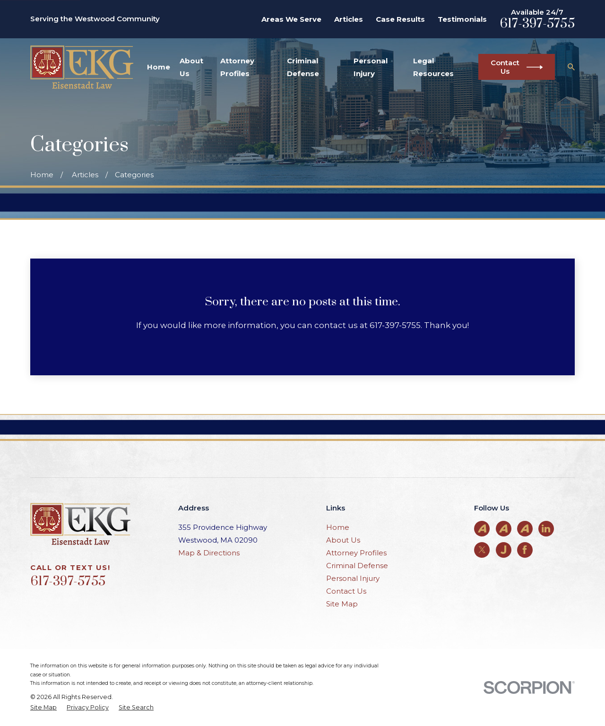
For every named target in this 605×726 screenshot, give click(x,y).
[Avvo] (482, 528)
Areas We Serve (291, 19)
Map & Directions (209, 552)
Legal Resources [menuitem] (433, 67)
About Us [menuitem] (191, 67)
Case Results (400, 19)
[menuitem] (43, 707)
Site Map (342, 603)
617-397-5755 (537, 24)
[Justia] (503, 549)
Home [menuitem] (158, 66)
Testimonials (462, 19)
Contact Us (346, 591)
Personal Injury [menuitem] (371, 67)
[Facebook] (524, 549)
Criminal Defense (357, 565)
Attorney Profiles (356, 552)
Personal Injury (353, 578)
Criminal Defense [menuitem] (303, 67)
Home (337, 527)
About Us (343, 540)
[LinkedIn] (546, 528)
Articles (348, 19)
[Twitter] (482, 549)
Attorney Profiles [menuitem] (237, 67)
